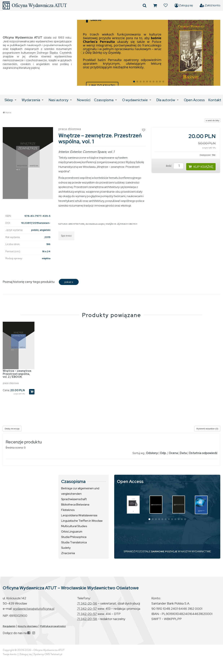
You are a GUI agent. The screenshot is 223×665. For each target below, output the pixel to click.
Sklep (9, 100)
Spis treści (66, 235)
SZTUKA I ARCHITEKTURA (71, 224)
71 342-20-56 (87, 603)
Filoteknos (68, 510)
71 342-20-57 (87, 608)
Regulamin (9, 626)
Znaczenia (68, 553)
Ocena (173, 453)
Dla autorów (165, 100)
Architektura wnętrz (95, 224)
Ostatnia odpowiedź (203, 453)
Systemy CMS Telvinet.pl (48, 654)
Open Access (194, 100)
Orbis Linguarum (71, 531)
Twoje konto (9, 654)
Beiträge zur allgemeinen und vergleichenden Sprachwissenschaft (80, 493)
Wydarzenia (31, 100)
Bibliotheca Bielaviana (75, 504)
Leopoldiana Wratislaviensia (79, 515)
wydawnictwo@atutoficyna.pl (33, 608)
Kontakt (214, 100)
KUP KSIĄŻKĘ (201, 167)
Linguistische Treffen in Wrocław (81, 521)
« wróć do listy (212, 120)
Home (8, 112)
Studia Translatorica (74, 542)
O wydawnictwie (135, 100)
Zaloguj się (183, 5)
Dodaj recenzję (12, 428)
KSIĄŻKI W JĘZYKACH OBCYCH (121, 224)
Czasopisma (103, 100)
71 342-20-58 (87, 619)
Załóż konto (210, 5)
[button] (81, 53)
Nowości (83, 100)
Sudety (66, 548)
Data (183, 453)
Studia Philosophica (73, 537)
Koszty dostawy (28, 626)
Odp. (163, 453)
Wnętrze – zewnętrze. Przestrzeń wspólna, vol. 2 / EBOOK (17, 374)
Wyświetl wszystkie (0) (207, 428)
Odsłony (152, 453)
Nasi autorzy (58, 100)
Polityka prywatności (53, 626)
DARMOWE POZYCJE (164, 551)
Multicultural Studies (74, 526)
